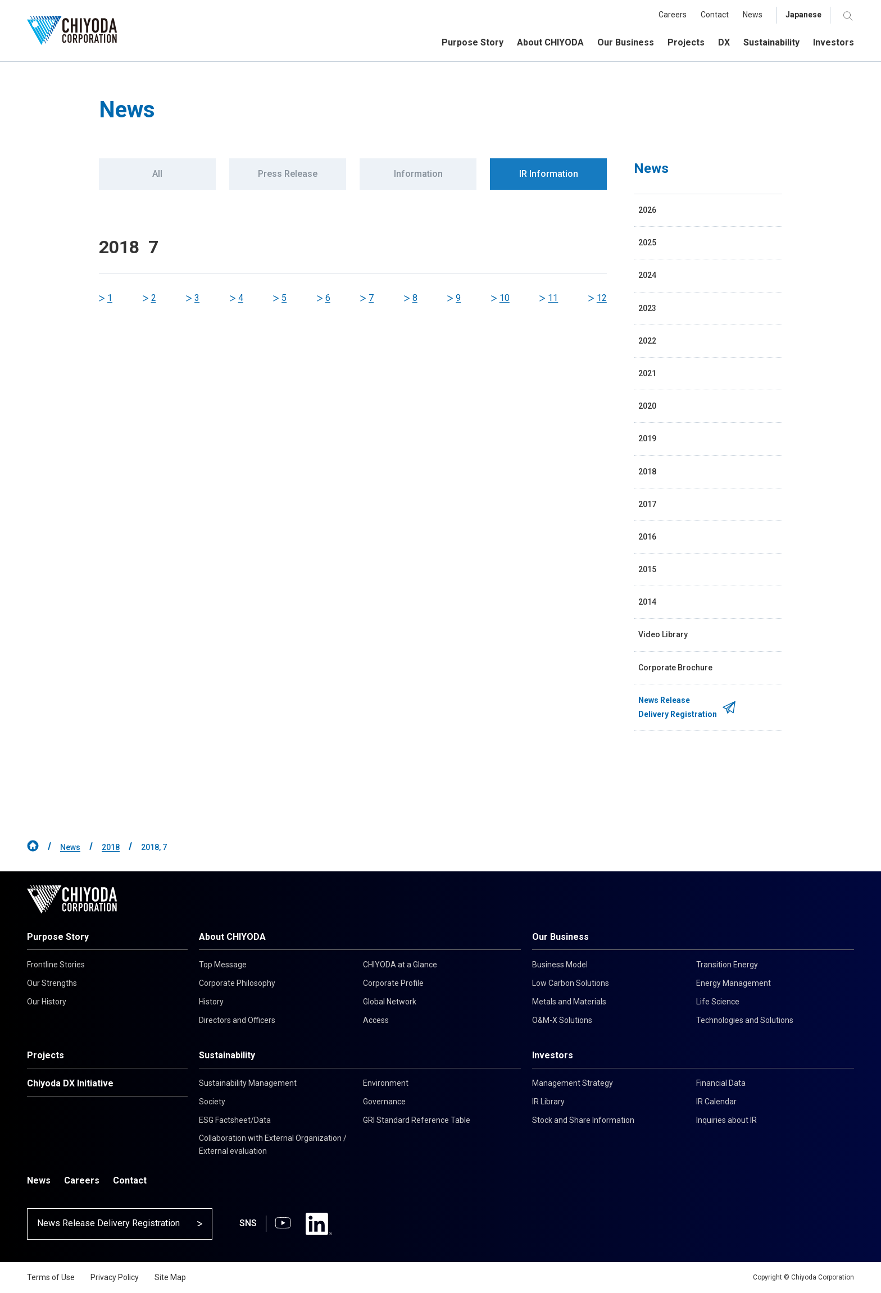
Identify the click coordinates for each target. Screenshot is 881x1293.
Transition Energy (727, 964)
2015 (647, 569)
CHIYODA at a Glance (400, 964)
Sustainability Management (248, 1083)
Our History (46, 1001)
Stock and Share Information (583, 1120)
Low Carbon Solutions (570, 983)
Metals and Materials (569, 1001)
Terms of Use (51, 1277)
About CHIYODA (232, 936)
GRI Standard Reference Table (416, 1120)
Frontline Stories (56, 964)
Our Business (560, 936)
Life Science (717, 1001)
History (211, 1001)
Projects (45, 1055)
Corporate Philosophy (237, 983)
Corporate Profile (393, 983)
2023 (647, 308)
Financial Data (721, 1083)
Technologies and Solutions (744, 1020)
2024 (647, 275)
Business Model (560, 964)
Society (212, 1101)
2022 (647, 340)
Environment (385, 1083)
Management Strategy (572, 1083)
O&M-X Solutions (562, 1020)
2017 (647, 504)
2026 (647, 209)
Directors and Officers (237, 1020)
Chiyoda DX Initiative (70, 1083)
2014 (647, 601)
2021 (647, 373)
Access (376, 1020)
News (70, 847)
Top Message (223, 964)
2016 (647, 536)
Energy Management (733, 983)
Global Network (389, 1001)
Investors (552, 1055)
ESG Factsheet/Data (235, 1120)
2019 (647, 438)
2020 (647, 405)
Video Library (663, 634)
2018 (647, 471)
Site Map (170, 1277)
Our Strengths (52, 983)
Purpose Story (58, 936)
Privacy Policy (114, 1277)
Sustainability (227, 1055)
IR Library (548, 1101)
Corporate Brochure (675, 667)
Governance (384, 1101)
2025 (647, 242)
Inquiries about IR (726, 1120)
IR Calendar (716, 1101)
